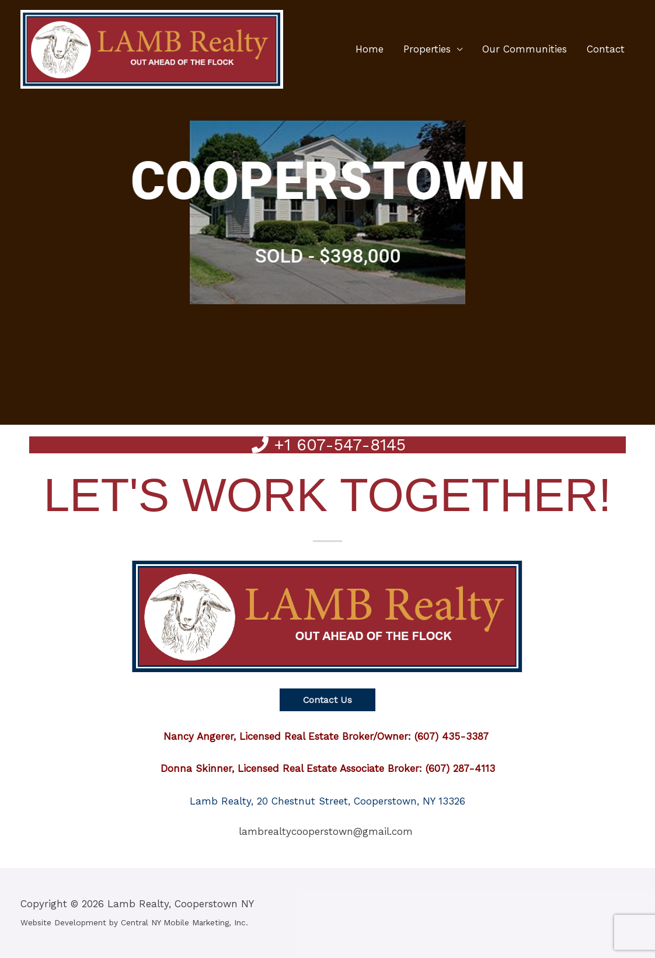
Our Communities (524, 49)
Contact (606, 49)
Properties (427, 49)
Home (370, 49)
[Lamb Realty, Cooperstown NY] (151, 48)
